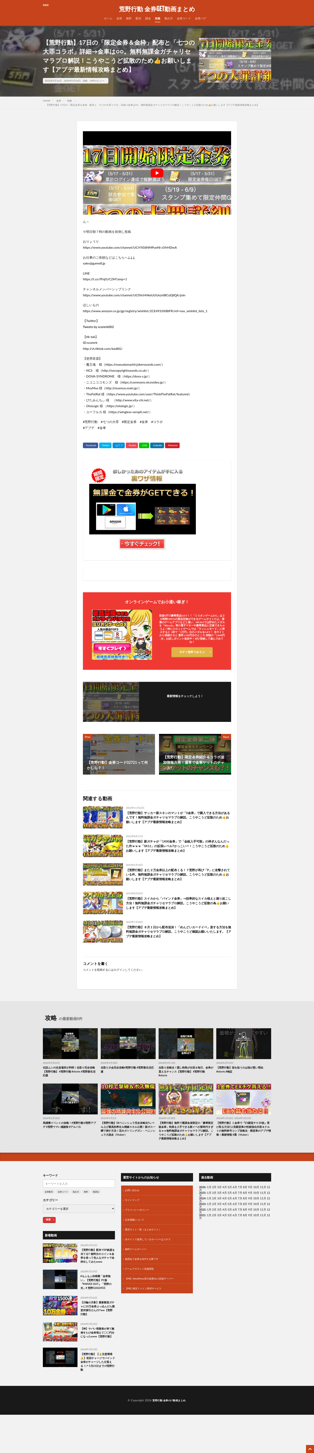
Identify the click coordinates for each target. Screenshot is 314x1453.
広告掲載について (136, 1242)
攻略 (157, 18)
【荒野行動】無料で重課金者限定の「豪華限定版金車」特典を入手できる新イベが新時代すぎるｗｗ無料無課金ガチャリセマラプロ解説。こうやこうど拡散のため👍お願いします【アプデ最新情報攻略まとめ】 (186, 1147)
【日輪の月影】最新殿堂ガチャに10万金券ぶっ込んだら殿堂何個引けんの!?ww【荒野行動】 (97, 1339)
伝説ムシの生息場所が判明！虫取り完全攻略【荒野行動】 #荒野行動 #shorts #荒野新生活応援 (70, 1083)
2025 (202, 1213)
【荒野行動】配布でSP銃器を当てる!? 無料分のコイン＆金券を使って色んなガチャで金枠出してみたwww (97, 1280)
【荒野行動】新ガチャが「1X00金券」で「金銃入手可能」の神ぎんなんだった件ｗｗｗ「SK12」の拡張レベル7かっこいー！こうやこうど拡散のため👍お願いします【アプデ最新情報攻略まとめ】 (178, 853)
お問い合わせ (133, 1211)
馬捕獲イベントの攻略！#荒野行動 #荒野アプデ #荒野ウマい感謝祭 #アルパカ (69, 1138)
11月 (263, 1213)
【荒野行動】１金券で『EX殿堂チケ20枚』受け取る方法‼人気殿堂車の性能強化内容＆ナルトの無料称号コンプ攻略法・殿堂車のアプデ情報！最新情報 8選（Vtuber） (243, 1145)
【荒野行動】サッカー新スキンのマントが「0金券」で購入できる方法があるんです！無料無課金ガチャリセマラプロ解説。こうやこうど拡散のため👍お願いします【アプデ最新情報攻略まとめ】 (178, 821)
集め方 (168, 18)
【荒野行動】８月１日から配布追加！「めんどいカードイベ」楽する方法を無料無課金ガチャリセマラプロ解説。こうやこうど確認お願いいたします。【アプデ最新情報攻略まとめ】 (178, 944)
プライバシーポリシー (139, 1232)
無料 (129, 18)
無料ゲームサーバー (137, 1273)
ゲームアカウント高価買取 (142, 1294)
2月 (214, 1207)
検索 (48, 1239)
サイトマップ (133, 1221)
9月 (250, 1213)
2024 (202, 1218)
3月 (219, 1207)
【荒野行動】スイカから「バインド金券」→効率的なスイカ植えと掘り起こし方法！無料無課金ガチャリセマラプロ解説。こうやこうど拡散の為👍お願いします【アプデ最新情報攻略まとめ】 (178, 915)
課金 (148, 18)
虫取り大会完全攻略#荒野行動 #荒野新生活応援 (127, 1081)
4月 (224, 1207)
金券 (119, 18)
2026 (202, 1207)
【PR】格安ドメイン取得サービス (146, 1315)
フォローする (185, 701)
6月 (235, 1213)
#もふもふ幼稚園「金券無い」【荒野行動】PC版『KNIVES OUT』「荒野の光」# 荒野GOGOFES (97, 1310)
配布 (138, 18)
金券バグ (200, 18)
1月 (209, 1207)
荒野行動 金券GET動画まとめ (157, 9)
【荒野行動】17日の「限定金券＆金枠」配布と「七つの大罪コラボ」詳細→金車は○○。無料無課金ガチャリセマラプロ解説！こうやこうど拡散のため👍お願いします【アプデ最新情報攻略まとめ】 (152, 104)
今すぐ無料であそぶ (192, 653)
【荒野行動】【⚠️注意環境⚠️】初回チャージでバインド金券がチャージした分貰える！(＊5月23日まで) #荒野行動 (97, 1399)
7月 (240, 1213)
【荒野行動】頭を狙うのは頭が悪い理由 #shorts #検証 (243, 1081)
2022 (202, 1230)
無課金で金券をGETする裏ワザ (144, 1284)
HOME (46, 100)
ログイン (119, 981)
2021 (202, 1235)
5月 (229, 1207)
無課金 (96, 1212)
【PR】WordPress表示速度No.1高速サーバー (153, 1305)
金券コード (184, 18)
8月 (245, 1213)
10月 (256, 1213)
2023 (202, 1224)
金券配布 (49, 1212)
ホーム (108, 18)
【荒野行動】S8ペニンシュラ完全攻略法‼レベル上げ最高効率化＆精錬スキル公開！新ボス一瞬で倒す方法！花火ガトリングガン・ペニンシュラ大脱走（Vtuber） (128, 1145)
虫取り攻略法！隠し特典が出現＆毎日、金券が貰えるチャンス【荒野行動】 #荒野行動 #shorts (186, 1083)
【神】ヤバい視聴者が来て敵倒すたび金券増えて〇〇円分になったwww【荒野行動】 (97, 1367)
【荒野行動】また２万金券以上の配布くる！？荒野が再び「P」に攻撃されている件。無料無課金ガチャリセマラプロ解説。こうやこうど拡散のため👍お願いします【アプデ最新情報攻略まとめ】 (178, 886)
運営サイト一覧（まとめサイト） (146, 1252)
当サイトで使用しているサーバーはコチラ (151, 1263)
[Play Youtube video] (157, 173)
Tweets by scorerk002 (98, 327)
